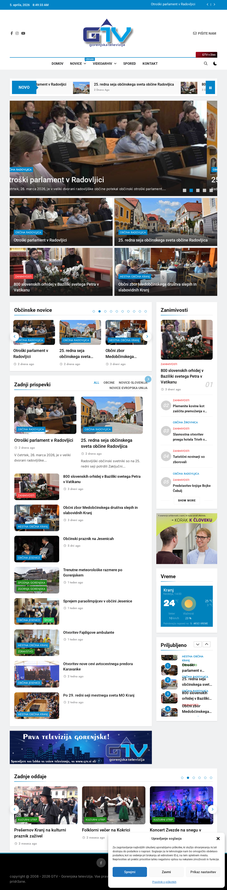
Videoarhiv (102, 64)
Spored (129, 64)
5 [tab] (211, 191)
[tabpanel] (113, 148)
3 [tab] (198, 191)
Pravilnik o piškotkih (164, 882)
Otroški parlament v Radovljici (173, 5)
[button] (218, 838)
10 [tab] (146, 311)
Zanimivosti (169, 386)
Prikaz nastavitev (203, 872)
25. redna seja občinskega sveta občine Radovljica (154, 84)
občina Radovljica (29, 170)
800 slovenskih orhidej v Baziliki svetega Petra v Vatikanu (182, 398)
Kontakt (150, 64)
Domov (57, 64)
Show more (187, 500)
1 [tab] (185, 191)
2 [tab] (192, 191)
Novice (80, 62)
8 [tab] (134, 311)
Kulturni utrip (27, 820)
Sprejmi (129, 872)
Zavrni (166, 872)
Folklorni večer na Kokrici (106, 830)
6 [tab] (122, 311)
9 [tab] (140, 311)
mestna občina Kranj (125, 340)
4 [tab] (205, 191)
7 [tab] (128, 311)
